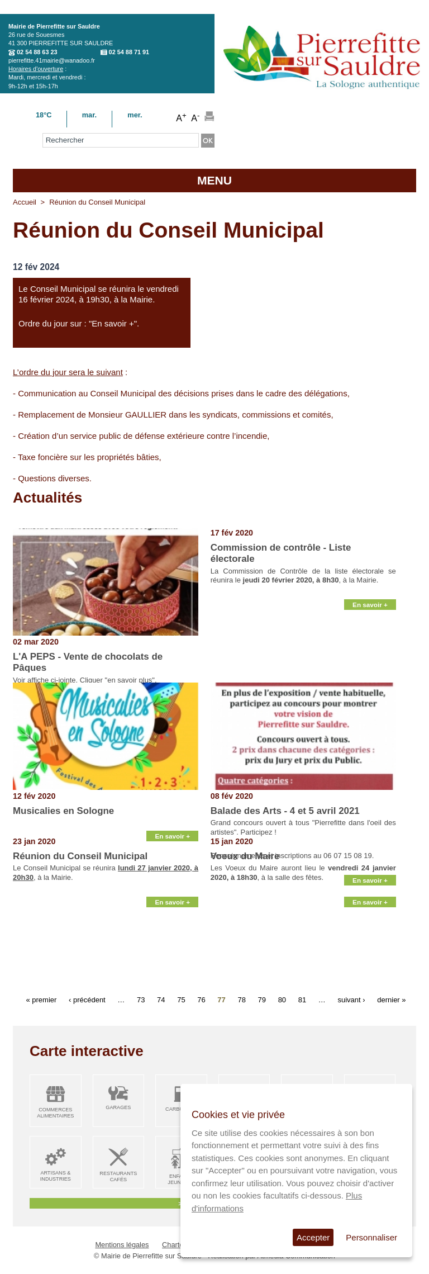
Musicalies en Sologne (63, 811)
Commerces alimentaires (55, 1113)
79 (262, 999)
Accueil (24, 202)
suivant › (351, 999)
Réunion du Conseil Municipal (80, 856)
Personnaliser (371, 1237)
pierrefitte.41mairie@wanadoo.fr (51, 60)
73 (141, 999)
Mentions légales (122, 1244)
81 (302, 999)
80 (282, 999)
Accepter (313, 1237)
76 (201, 999)
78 (241, 999)
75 (181, 999)
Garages (118, 1107)
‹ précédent (87, 999)
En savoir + (370, 669)
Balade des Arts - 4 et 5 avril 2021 (285, 811)
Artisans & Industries (55, 1176)
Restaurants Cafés (118, 1176)
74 (161, 999)
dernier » (391, 999)
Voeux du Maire (245, 856)
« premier (41, 999)
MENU (214, 180)
